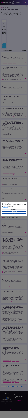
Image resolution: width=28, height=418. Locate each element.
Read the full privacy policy (5, 207)
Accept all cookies (14, 213)
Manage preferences (14, 209)
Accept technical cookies (14, 211)
